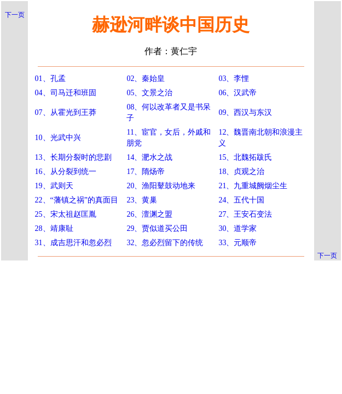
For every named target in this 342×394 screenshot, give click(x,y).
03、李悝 (233, 78)
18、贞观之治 (241, 171)
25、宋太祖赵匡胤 (65, 214)
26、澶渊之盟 (149, 214)
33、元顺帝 (237, 243)
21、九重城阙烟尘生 (252, 186)
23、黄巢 (141, 200)
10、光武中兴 (58, 138)
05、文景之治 (149, 93)
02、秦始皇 (145, 78)
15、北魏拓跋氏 (245, 157)
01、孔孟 (50, 78)
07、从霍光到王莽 (65, 112)
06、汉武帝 (237, 93)
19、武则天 (54, 186)
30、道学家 (237, 228)
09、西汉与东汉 (245, 112)
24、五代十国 (241, 200)
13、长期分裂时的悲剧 (73, 157)
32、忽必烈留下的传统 (164, 243)
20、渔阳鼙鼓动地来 (160, 186)
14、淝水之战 (149, 157)
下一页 (15, 15)
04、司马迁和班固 (65, 93)
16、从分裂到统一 (65, 171)
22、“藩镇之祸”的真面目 (76, 200)
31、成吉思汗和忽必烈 (73, 243)
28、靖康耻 (54, 228)
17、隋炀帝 (145, 171)
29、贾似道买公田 (157, 228)
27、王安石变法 (245, 214)
